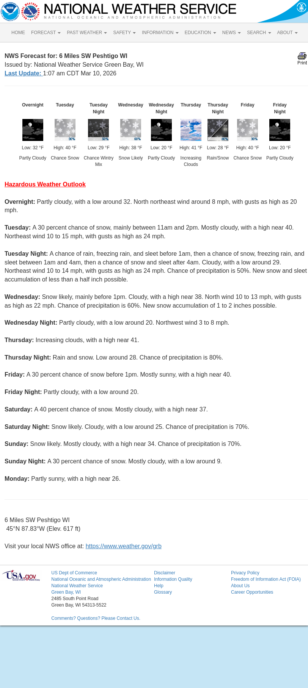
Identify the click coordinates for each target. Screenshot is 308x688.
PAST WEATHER (87, 32)
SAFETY (124, 32)
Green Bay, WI (66, 592)
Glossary (163, 592)
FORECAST (46, 32)
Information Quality (173, 579)
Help (158, 585)
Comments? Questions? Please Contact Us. (95, 618)
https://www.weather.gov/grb (124, 546)
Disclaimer (164, 572)
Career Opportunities (252, 592)
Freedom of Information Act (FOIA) (266, 579)
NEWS (231, 32)
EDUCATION (200, 32)
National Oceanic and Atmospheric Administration (101, 579)
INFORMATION (160, 32)
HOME (18, 32)
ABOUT (287, 32)
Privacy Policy (245, 572)
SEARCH (259, 32)
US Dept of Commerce (74, 572)
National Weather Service (77, 585)
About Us (240, 585)
